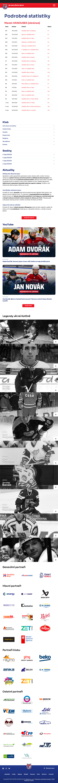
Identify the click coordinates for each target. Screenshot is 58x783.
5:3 (48, 68)
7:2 (48, 95)
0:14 (49, 72)
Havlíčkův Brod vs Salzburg (29, 30)
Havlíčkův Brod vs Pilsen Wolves (30, 99)
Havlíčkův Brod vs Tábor (28, 38)
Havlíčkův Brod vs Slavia (28, 72)
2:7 (48, 30)
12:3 (49, 110)
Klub (38, 774)
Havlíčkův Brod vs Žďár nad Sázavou (31, 106)
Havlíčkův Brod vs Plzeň (28, 65)
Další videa (28, 305)
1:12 (48, 61)
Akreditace (6, 141)
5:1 (48, 83)
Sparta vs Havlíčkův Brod (28, 34)
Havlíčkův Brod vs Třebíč (28, 102)
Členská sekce (49, 768)
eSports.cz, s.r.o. (30, 779)
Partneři (51, 774)
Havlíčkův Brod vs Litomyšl (29, 110)
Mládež (26, 774)
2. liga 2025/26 (7, 154)
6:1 (48, 34)
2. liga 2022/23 (7, 164)
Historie (44, 774)
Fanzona (32, 774)
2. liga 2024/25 (7, 157)
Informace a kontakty (9, 126)
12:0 (49, 49)
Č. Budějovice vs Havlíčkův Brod (30, 49)
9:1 (48, 46)
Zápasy (20, 774)
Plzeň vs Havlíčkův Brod (28, 80)
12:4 (49, 91)
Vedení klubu (7, 129)
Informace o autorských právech (43, 779)
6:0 (48, 53)
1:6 (48, 57)
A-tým (13, 774)
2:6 (48, 76)
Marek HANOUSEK (15, 22)
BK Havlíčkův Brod (16, 5)
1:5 (48, 87)
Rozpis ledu (6, 135)
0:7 (48, 38)
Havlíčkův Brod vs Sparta (28, 57)
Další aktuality (29, 217)
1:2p (49, 106)
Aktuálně (7, 774)
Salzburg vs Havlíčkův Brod (29, 42)
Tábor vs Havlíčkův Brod (28, 68)
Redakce (5, 138)
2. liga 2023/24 (7, 161)
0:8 (48, 99)
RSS (53, 779)
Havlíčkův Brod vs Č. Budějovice (30, 76)
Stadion (5, 132)
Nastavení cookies (29, 780)
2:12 (48, 65)
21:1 (48, 80)
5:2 (48, 42)
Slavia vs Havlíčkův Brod (28, 53)
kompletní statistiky (44, 114)
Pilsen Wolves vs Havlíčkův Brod (30, 83)
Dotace (5, 144)
